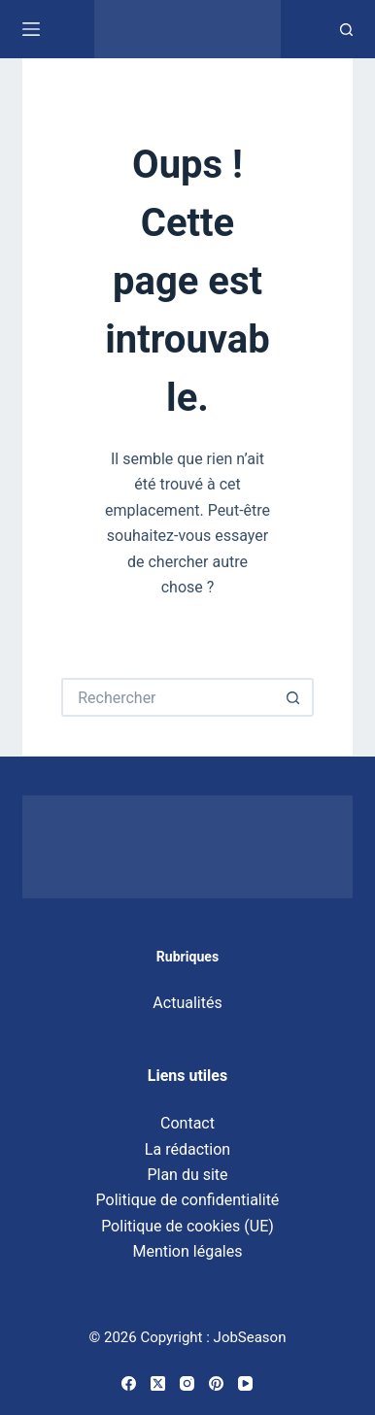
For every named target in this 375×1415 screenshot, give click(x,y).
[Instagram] (187, 1383)
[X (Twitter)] (158, 1383)
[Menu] (31, 29)
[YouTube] (245, 1383)
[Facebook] (128, 1383)
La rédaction (187, 1149)
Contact (187, 1123)
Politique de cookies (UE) (187, 1226)
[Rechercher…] (168, 697)
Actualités (187, 1003)
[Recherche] (346, 29)
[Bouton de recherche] (294, 697)
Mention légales (187, 1251)
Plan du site (187, 1174)
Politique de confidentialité (188, 1200)
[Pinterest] (216, 1383)
